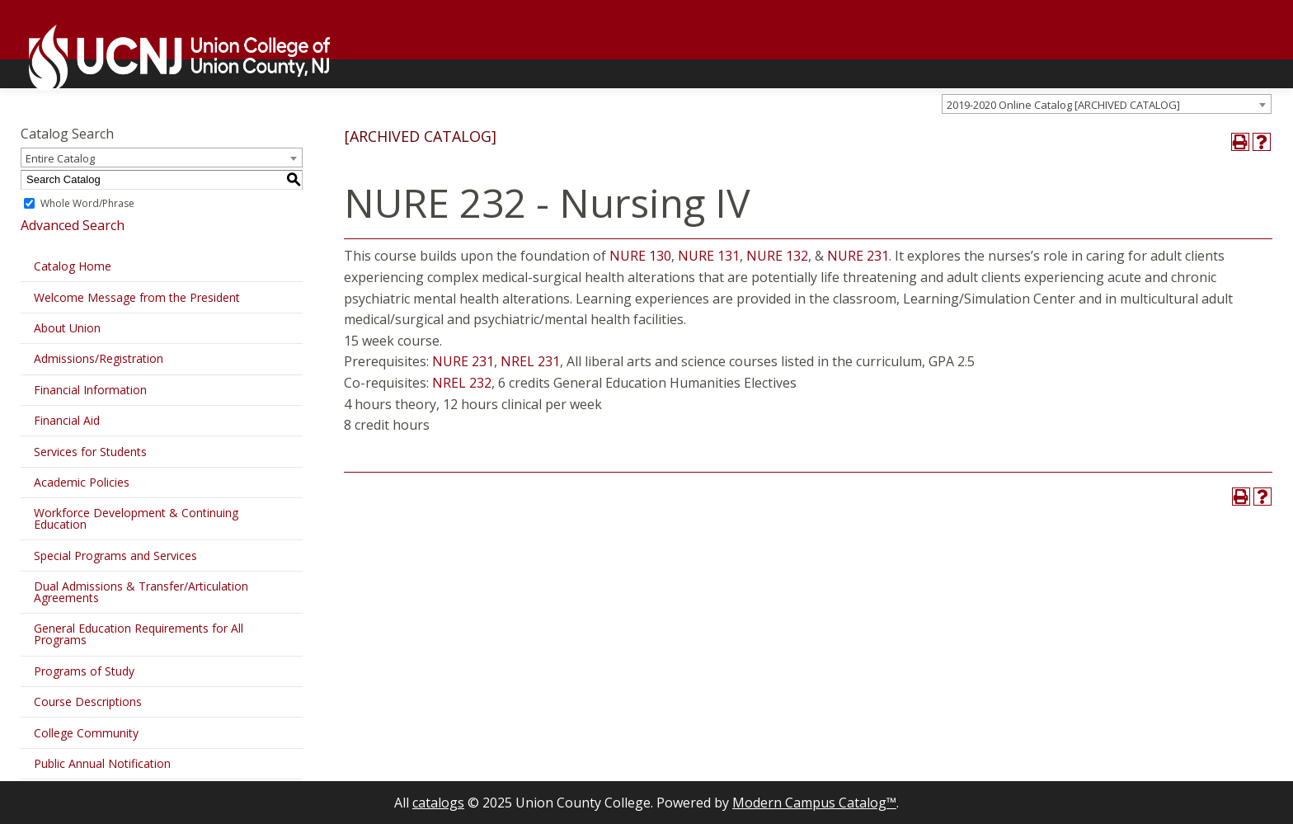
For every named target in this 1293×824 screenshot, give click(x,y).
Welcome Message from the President (137, 297)
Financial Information (90, 390)
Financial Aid (67, 420)
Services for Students (90, 451)
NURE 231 (858, 256)
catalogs (438, 802)
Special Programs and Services (115, 555)
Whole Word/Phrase (87, 203)
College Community (86, 733)
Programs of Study (84, 671)
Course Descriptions (88, 701)
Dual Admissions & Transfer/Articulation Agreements (141, 591)
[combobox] (1107, 104)
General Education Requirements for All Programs (138, 633)
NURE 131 (709, 256)
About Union (67, 328)
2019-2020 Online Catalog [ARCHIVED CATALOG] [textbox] (1063, 104)
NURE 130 (640, 256)
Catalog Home (72, 266)
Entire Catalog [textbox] (60, 158)
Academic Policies (81, 482)
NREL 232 (461, 383)
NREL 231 (530, 361)
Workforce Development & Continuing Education (136, 518)
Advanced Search (73, 225)
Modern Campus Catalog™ (814, 802)
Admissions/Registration (98, 358)
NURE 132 (777, 256)
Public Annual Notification (102, 763)
